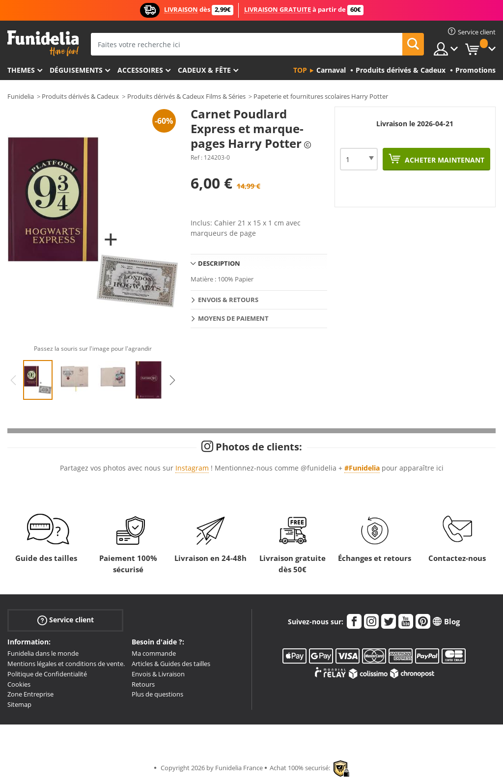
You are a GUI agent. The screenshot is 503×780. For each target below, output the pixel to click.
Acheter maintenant (443, 160)
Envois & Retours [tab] (228, 299)
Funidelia (20, 96)
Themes (21, 70)
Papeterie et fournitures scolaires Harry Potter (320, 96)
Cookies (18, 684)
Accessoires (140, 70)
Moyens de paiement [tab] (233, 318)
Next (172, 380)
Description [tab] (219, 263)
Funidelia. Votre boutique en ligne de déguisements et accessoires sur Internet (43, 43)
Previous (13, 380)
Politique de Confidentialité (47, 673)
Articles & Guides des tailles (171, 663)
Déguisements (76, 70)
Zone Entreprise (30, 694)
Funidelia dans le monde (43, 653)
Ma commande (154, 653)
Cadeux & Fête (204, 70)
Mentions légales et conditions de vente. (66, 663)
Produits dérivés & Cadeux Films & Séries (186, 96)
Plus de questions (157, 694)
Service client (65, 620)
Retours (143, 684)
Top (300, 70)
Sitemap (19, 704)
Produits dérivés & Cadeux (80, 96)
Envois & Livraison (158, 673)
